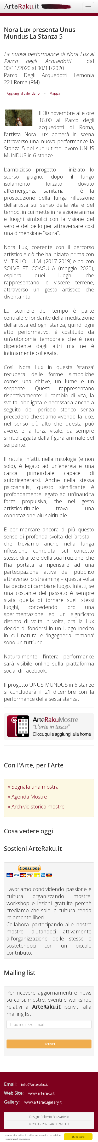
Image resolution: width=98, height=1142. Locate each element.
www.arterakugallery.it (43, 1102)
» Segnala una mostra (33, 786)
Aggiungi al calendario (23, 93)
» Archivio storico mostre (36, 806)
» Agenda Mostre (27, 796)
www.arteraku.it (41, 1093)
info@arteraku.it (34, 1084)
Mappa (55, 93)
